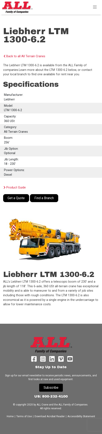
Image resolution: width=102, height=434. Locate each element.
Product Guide (15, 187)
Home (10, 416)
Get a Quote (16, 198)
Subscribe (51, 388)
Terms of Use (24, 416)
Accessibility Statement (81, 416)
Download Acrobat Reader (50, 416)
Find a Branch (44, 198)
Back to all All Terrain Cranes (24, 56)
